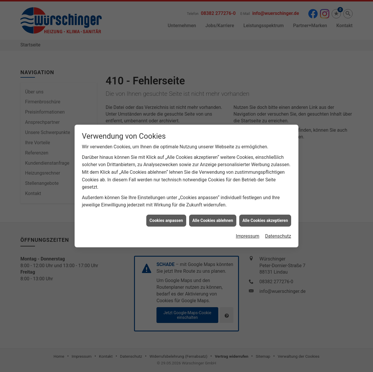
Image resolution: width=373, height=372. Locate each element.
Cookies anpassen (166, 218)
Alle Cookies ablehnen (212, 218)
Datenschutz (278, 234)
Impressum (247, 234)
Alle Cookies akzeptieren (265, 218)
